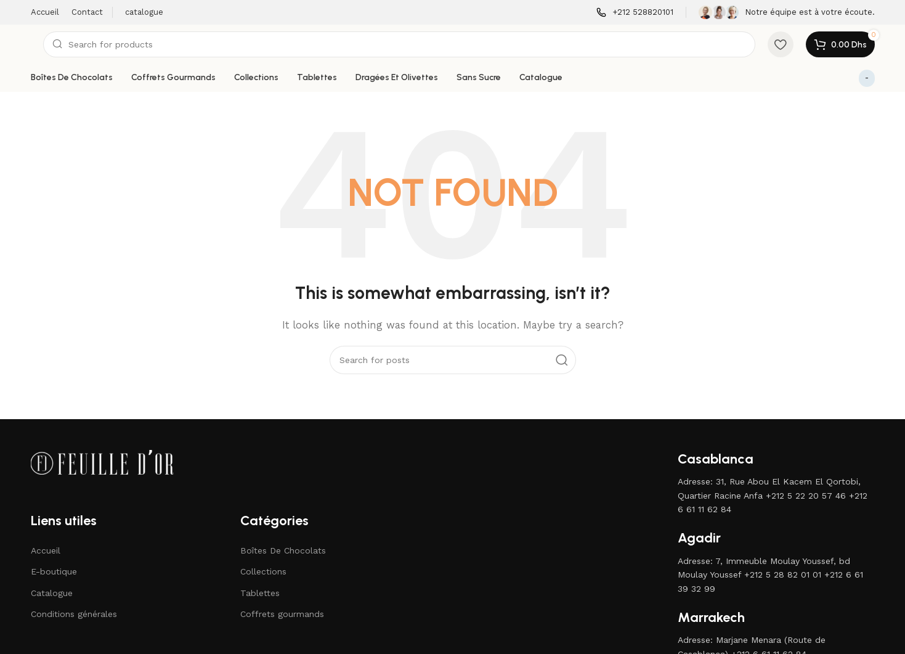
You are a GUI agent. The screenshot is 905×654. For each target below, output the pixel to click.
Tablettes (260, 593)
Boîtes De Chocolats (283, 550)
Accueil (45, 550)
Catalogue (52, 593)
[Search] (399, 44)
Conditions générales (74, 614)
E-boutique (54, 571)
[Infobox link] (634, 12)
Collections (263, 571)
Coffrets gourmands (282, 614)
